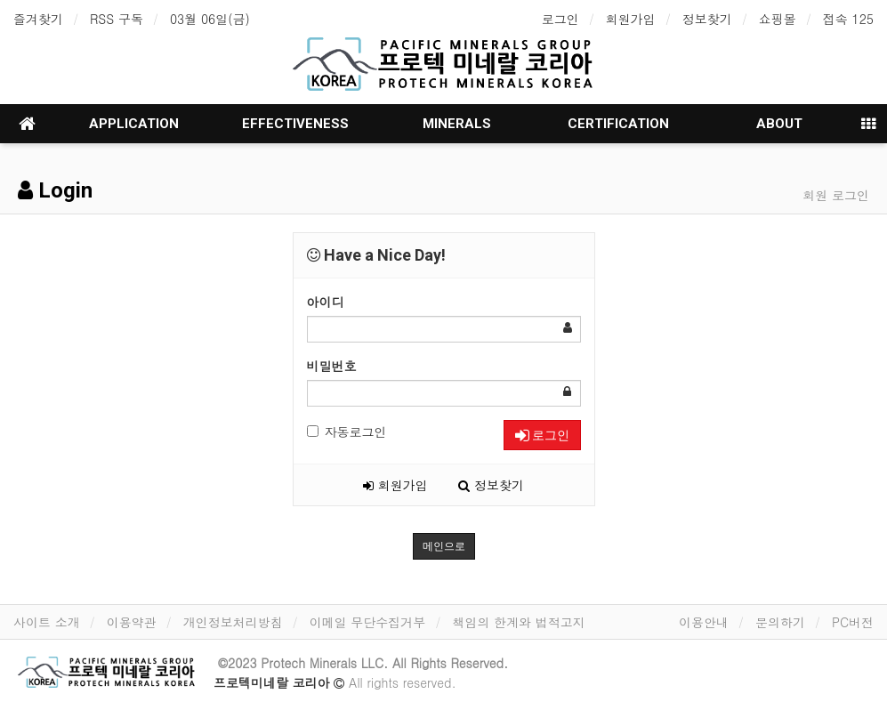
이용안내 (704, 622)
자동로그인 (347, 431)
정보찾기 (707, 19)
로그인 (560, 19)
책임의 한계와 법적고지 (518, 622)
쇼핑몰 (777, 19)
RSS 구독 (116, 19)
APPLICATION (134, 124)
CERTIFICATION (618, 124)
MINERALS (457, 124)
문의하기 (780, 622)
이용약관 (132, 622)
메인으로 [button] (444, 546)
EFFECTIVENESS (295, 124)
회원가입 (631, 19)
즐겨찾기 (38, 19)
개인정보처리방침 (233, 622)
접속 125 (848, 19)
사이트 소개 (46, 622)
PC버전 (853, 622)
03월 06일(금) (210, 19)
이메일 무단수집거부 (368, 622)
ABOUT (779, 124)
